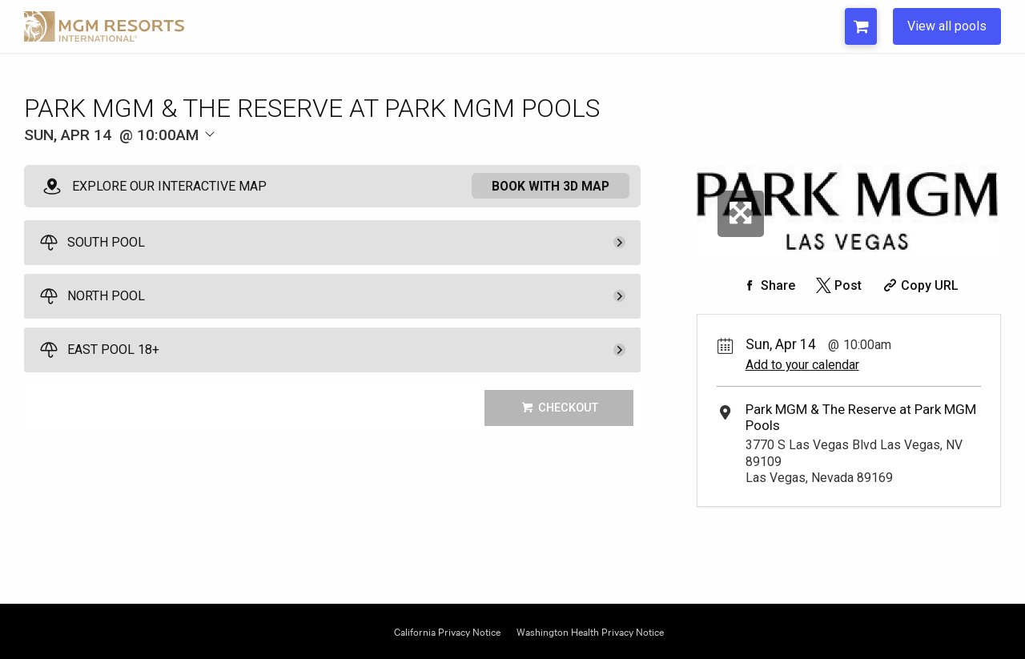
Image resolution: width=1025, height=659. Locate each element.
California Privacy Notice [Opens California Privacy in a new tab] (447, 630)
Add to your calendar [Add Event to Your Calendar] (802, 364)
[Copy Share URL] (919, 285)
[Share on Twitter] (837, 285)
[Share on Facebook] (767, 285)
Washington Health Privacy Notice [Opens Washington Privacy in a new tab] (590, 630)
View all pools (947, 26)
